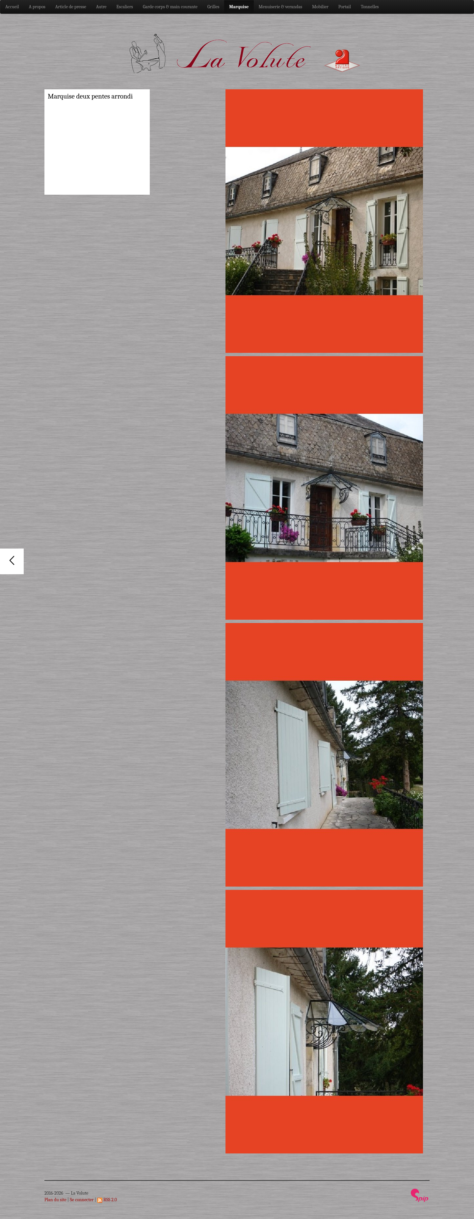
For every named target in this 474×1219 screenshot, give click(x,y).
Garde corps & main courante (170, 7)
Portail (344, 7)
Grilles (213, 7)
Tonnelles (370, 7)
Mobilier (320, 7)
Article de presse (70, 7)
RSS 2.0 (107, 1200)
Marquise (239, 7)
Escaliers (125, 7)
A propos (37, 7)
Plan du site (55, 1200)
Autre (101, 7)
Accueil (12, 7)
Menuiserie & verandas (281, 7)
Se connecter (81, 1200)
